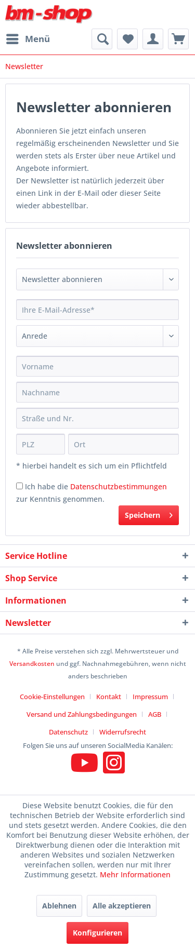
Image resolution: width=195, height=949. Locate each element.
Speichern (149, 513)
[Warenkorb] (178, 39)
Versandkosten (32, 663)
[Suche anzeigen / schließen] (102, 39)
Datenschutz (68, 732)
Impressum (150, 696)
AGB (154, 714)
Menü (28, 38)
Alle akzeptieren (122, 906)
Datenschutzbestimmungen (118, 486)
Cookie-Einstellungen (52, 696)
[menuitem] (27, 39)
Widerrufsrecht (122, 732)
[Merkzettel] (127, 39)
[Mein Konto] (152, 39)
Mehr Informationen (135, 874)
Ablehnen (59, 906)
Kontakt (108, 696)
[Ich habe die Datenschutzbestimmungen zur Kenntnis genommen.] (19, 486)
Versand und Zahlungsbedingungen (82, 714)
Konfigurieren (97, 933)
